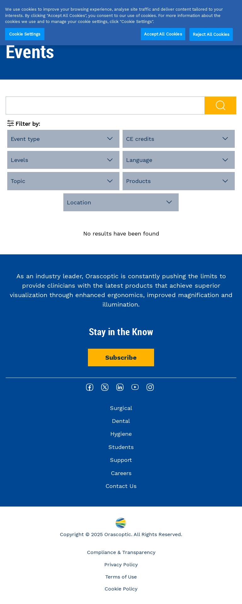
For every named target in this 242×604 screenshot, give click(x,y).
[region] (121, 22)
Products (138, 181)
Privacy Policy (121, 565)
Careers (121, 473)
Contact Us (121, 486)
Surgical (121, 408)
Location (79, 202)
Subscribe (121, 357)
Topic (18, 181)
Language (139, 160)
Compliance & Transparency (121, 552)
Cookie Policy (121, 589)
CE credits (140, 139)
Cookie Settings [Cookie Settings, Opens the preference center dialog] (24, 34)
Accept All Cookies (163, 34)
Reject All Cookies (211, 34)
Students (121, 447)
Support (121, 460)
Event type (25, 139)
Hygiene (121, 433)
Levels (19, 160)
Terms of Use (121, 577)
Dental (121, 421)
